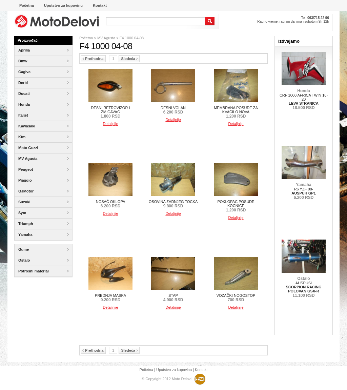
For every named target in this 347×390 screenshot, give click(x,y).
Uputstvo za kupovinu (174, 370)
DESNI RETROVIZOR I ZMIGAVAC (110, 112)
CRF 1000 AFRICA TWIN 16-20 (304, 99)
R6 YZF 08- (303, 191)
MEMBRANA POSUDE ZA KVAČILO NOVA (236, 112)
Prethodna (92, 59)
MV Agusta (106, 38)
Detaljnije (110, 124)
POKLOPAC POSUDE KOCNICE (235, 206)
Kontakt (201, 370)
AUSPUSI (303, 286)
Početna (86, 38)
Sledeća (129, 59)
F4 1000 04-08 (132, 38)
